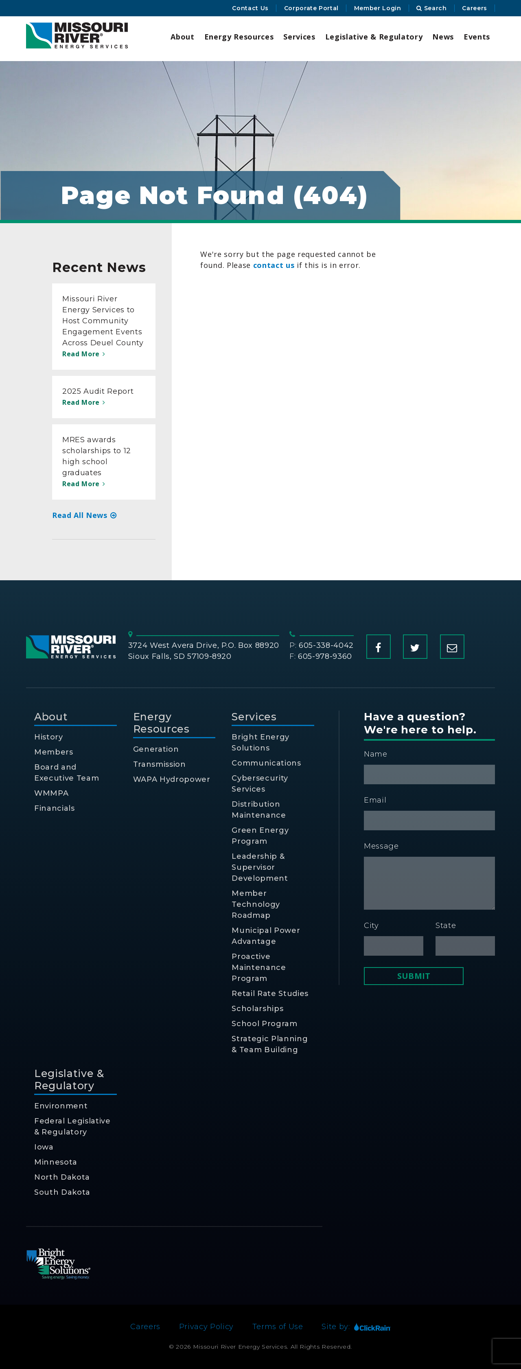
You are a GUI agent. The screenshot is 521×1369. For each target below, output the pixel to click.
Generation (156, 749)
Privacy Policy (206, 1326)
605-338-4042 (326, 645)
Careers (474, 8)
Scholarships (257, 1008)
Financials (54, 808)
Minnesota (55, 1162)
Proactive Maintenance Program (259, 967)
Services (299, 37)
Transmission (159, 764)
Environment (61, 1105)
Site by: (356, 1326)
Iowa (44, 1147)
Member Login (377, 8)
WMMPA (51, 793)
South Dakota (62, 1192)
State (446, 925)
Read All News (84, 515)
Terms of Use (277, 1326)
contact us (274, 265)
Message (381, 846)
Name (375, 754)
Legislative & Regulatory (374, 37)
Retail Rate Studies (270, 993)
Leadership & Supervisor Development (260, 867)
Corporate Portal (311, 8)
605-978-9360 (325, 656)
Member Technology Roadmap (256, 904)
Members (53, 752)
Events (477, 37)
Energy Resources (239, 37)
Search (431, 8)
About (182, 37)
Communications (266, 763)
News (443, 37)
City (371, 925)
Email (375, 800)
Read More (83, 353)
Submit (413, 975)
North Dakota (62, 1177)
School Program (264, 1023)
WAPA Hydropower (171, 779)
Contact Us (250, 8)
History (48, 737)
